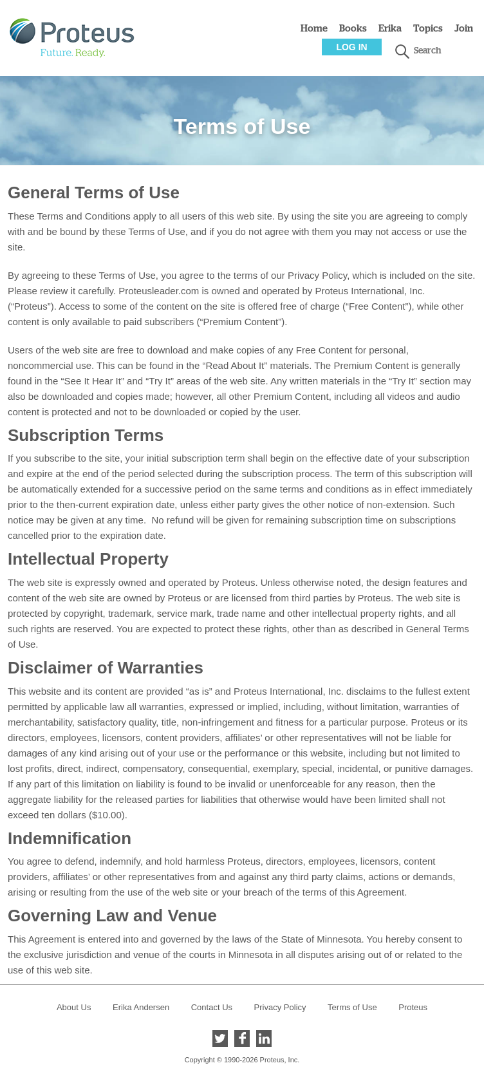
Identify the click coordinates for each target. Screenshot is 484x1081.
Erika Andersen (141, 1007)
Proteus (412, 1007)
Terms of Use (352, 1007)
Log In (351, 47)
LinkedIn (264, 1038)
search (402, 51)
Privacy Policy (280, 1007)
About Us (74, 1007)
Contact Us (211, 1007)
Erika (390, 28)
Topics (428, 28)
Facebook (242, 1038)
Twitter (220, 1038)
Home (314, 28)
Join (463, 28)
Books (353, 28)
